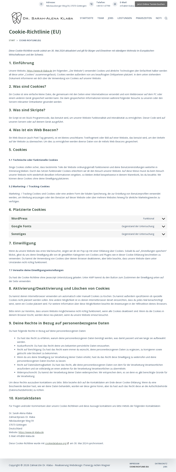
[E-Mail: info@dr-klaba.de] (115, 4)
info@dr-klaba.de (128, 5)
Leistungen (124, 18)
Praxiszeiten (144, 18)
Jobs (110, 18)
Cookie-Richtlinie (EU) (139, 467)
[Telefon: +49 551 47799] (91, 4)
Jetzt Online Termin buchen (151, 4)
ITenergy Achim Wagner (96, 465)
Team (100, 18)
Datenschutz (161, 464)
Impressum (134, 464)
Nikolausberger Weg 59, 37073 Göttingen (66, 5)
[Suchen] (166, 18)
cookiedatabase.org (55, 443)
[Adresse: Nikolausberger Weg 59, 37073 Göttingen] (41, 4)
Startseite (86, 18)
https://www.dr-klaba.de (39, 70)
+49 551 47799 (103, 5)
